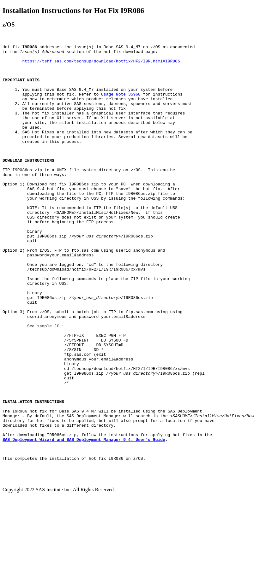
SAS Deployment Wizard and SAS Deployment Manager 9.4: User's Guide (84, 519)
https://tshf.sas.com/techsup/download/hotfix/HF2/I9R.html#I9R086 (101, 64)
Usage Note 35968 (121, 104)
